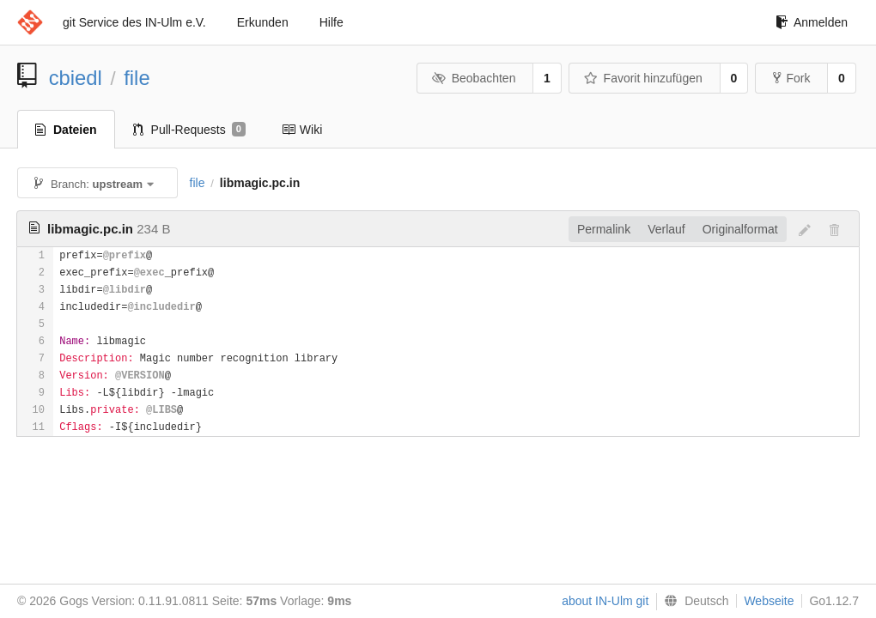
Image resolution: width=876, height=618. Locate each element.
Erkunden (263, 22)
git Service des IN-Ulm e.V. (134, 22)
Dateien (66, 129)
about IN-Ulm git (605, 601)
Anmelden (812, 22)
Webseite (769, 601)
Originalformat (740, 229)
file (136, 77)
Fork (791, 78)
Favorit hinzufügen (643, 78)
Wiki (302, 129)
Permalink (603, 229)
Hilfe (331, 22)
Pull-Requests (189, 129)
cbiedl (75, 77)
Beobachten (473, 78)
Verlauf (666, 229)
